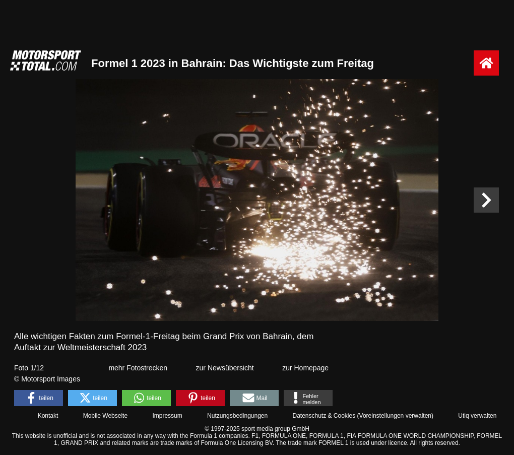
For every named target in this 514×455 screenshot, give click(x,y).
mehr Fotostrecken (137, 368)
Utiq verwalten (477, 415)
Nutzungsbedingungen (237, 415)
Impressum (167, 415)
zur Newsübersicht (225, 368)
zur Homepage (305, 368)
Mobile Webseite (105, 415)
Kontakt (48, 415)
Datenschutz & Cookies (323, 415)
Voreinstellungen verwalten (395, 415)
